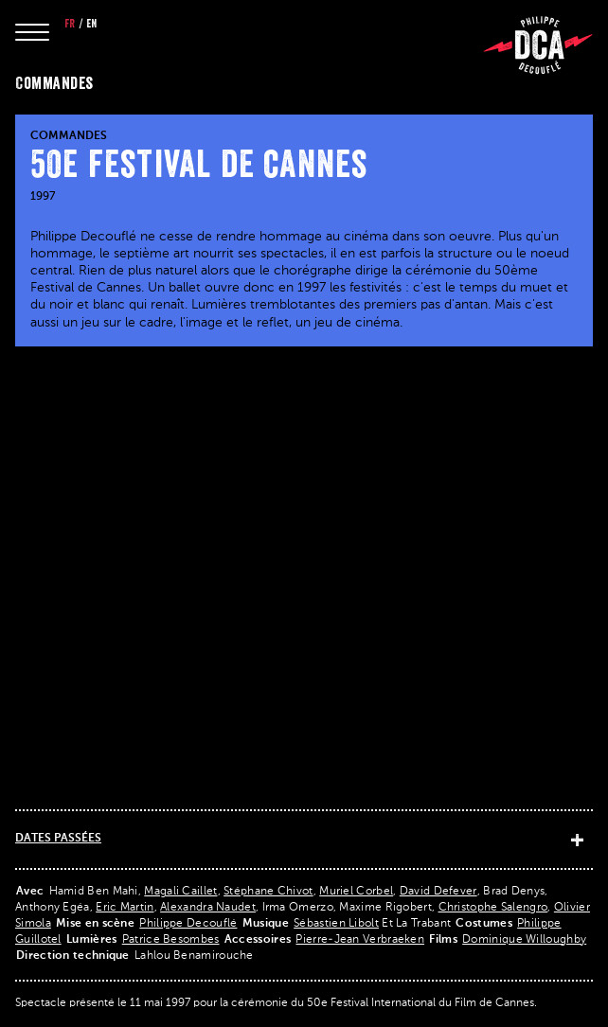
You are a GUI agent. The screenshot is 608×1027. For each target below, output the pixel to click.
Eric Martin (124, 907)
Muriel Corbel (356, 891)
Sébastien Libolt (336, 924)
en (92, 23)
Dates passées (58, 838)
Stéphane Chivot (268, 891)
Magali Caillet (180, 891)
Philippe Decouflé (188, 924)
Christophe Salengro (493, 907)
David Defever (438, 891)
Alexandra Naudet (208, 907)
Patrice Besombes (171, 940)
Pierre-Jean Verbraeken (359, 940)
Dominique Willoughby (524, 940)
